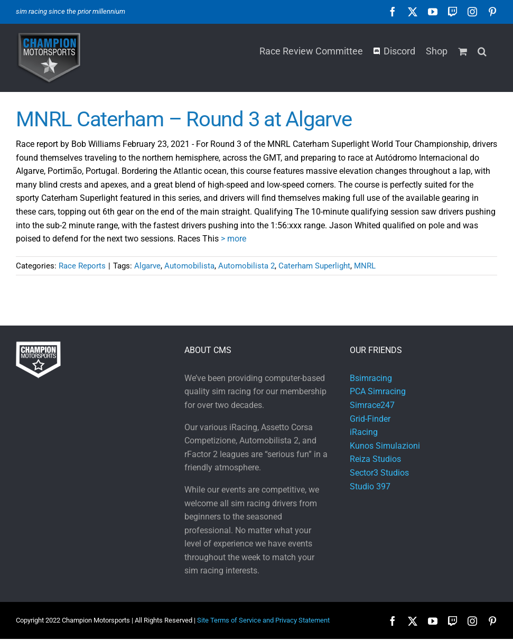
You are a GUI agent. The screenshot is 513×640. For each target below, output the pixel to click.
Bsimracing (371, 378)
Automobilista (189, 266)
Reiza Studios (375, 459)
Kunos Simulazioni (385, 446)
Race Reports (82, 266)
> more (233, 239)
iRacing (364, 432)
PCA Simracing (378, 391)
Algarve (147, 266)
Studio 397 (370, 486)
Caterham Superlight (314, 266)
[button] (482, 50)
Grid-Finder (370, 419)
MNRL (365, 266)
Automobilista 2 (246, 266)
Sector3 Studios (379, 473)
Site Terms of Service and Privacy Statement (263, 620)
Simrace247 (372, 405)
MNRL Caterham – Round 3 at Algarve (184, 119)
